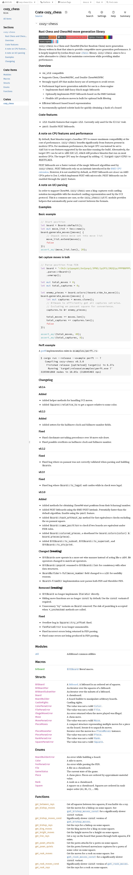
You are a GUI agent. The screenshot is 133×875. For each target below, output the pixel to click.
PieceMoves (41, 724)
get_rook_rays (42, 867)
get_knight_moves (44, 832)
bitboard (40, 669)
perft (43, 350)
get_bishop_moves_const (48, 818)
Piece (38, 775)
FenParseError (42, 764)
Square (39, 785)
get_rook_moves (43, 853)
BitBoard (40, 684)
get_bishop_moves (45, 807)
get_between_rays (44, 804)
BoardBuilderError (45, 757)
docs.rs (86, 2)
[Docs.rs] (7, 2)
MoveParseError (43, 720)
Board (38, 695)
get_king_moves (43, 828)
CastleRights (41, 702)
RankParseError (43, 738)
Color (38, 760)
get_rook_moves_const (47, 863)
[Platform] (47, 2)
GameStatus (41, 771)
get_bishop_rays (43, 825)
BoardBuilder (42, 699)
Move (38, 717)
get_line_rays (42, 836)
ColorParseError (43, 706)
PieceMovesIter (43, 731)
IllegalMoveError (44, 713)
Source (38, 16)
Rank (37, 782)
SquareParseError (44, 742)
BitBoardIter (41, 688)
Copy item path (66, 12)
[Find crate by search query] (121, 2)
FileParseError (42, 709)
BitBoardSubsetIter (45, 691)
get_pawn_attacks (44, 843)
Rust (98, 2)
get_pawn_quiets (44, 846)
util (37, 654)
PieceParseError (43, 734)
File (37, 767)
